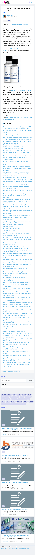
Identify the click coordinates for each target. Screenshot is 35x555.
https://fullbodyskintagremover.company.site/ (15, 319)
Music (19, 399)
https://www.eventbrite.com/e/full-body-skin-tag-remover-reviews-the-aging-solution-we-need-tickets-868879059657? (17, 186)
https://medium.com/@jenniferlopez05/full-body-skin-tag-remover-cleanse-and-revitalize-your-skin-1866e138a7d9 (17, 168)
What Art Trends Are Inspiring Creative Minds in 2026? (15, 509)
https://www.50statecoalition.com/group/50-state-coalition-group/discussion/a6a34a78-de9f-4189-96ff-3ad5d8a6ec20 (17, 201)
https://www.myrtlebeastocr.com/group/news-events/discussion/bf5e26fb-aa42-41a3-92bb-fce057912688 (16, 206)
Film (8, 396)
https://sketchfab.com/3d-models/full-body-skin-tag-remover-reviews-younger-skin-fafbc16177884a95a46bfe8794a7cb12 (17, 146)
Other (10, 12)
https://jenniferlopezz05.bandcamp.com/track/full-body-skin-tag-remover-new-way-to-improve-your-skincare (17, 152)
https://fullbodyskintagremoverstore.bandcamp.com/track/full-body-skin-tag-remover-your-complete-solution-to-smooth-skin (17, 239)
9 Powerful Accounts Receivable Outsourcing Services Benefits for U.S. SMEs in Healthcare (15, 536)
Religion (13, 401)
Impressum (15, 548)
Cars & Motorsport (6, 394)
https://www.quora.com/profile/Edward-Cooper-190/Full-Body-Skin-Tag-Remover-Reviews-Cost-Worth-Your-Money (16, 217)
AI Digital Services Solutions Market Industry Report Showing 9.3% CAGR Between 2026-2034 (17, 429)
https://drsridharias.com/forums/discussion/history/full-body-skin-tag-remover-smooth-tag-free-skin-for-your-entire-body (17, 261)
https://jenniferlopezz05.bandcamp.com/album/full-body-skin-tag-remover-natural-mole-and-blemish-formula (17, 163)
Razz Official (5, 514)
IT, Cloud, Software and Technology (16, 403)
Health (3, 399)
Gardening (28, 396)
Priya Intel (4, 434)
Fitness (12, 396)
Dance (29, 394)
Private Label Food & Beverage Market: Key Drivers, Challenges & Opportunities (15, 483)
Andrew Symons (10, 15)
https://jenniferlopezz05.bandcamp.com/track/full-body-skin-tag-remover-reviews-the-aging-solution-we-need (17, 157)
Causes (18, 394)
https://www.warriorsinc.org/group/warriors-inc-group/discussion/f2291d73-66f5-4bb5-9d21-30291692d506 (16, 273)
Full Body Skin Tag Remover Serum (21, 90)
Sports (25, 401)
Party (8, 401)
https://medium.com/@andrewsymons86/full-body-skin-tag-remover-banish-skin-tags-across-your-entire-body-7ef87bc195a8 (17, 250)
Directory (29, 548)
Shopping (19, 401)
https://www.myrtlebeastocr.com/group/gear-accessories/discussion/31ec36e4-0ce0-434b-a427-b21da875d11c (16, 279)
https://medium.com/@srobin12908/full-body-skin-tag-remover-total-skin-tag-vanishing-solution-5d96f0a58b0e (17, 364)
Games (22, 396)
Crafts (24, 394)
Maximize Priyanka (6, 488)
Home (8, 399)
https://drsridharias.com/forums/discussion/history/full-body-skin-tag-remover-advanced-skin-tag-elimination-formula (17, 335)
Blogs (4, 12)
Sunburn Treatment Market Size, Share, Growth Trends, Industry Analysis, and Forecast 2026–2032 (16, 456)
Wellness (4, 403)
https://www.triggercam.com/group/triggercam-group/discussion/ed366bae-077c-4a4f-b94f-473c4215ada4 (16, 284)
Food (17, 396)
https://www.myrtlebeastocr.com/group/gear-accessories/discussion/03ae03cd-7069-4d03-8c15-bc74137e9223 (16, 344)
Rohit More (4, 461)
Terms (6, 548)
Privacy (10, 548)
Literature (13, 399)
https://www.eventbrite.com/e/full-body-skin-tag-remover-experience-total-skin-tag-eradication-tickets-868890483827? (17, 299)
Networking (26, 399)
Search (30, 380)
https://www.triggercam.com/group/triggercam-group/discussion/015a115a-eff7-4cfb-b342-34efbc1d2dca (16, 195)
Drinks (3, 396)
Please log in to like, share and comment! (11, 371)
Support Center (23, 548)
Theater (31, 401)
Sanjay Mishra (5, 541)
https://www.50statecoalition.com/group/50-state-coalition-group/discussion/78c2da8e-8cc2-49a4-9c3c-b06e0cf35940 (17, 293)
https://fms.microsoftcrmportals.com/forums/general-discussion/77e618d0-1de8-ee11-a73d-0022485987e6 (17, 212)
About (2, 548)
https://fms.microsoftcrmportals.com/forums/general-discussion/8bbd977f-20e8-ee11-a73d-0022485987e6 (17, 255)
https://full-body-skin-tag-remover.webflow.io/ (16, 317)
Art (14, 394)
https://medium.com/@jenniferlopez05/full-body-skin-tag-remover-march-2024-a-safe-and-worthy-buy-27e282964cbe (17, 174)
